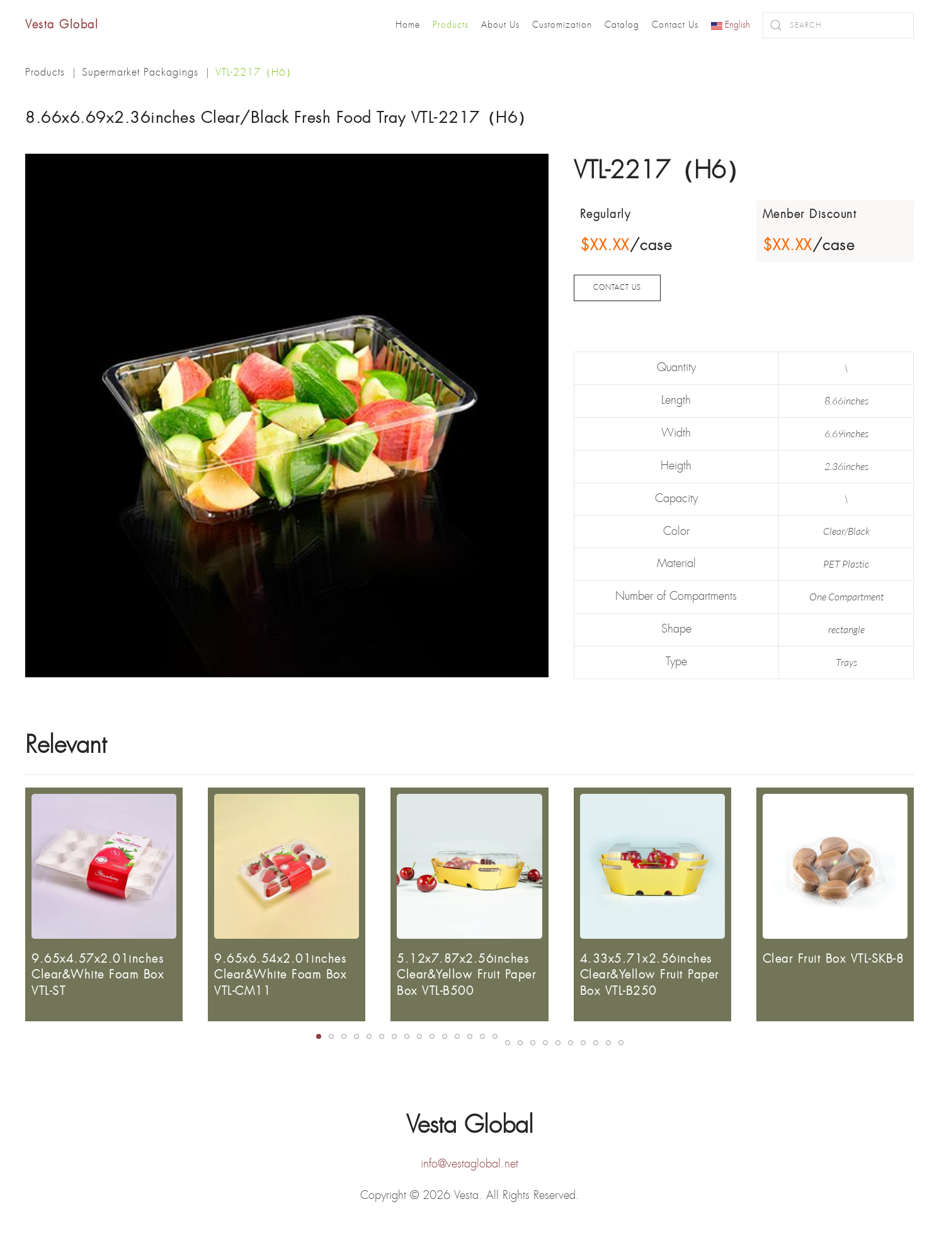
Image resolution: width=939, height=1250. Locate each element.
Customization (562, 24)
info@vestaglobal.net (469, 1159)
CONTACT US (617, 287)
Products (451, 24)
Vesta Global (61, 25)
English (730, 24)
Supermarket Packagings (140, 72)
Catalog (622, 24)
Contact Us (675, 24)
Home (408, 24)
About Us (500, 24)
